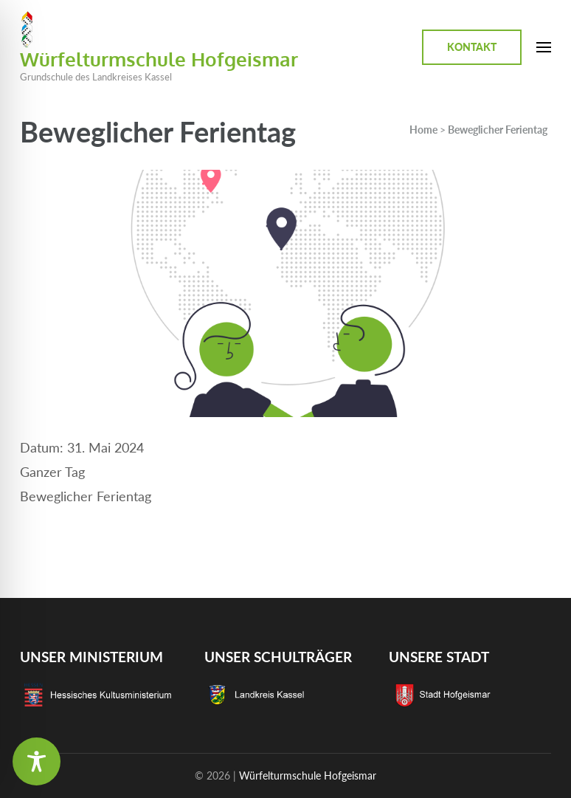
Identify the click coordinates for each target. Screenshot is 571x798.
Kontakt (471, 47)
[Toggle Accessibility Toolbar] (36, 761)
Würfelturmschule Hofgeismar (159, 59)
